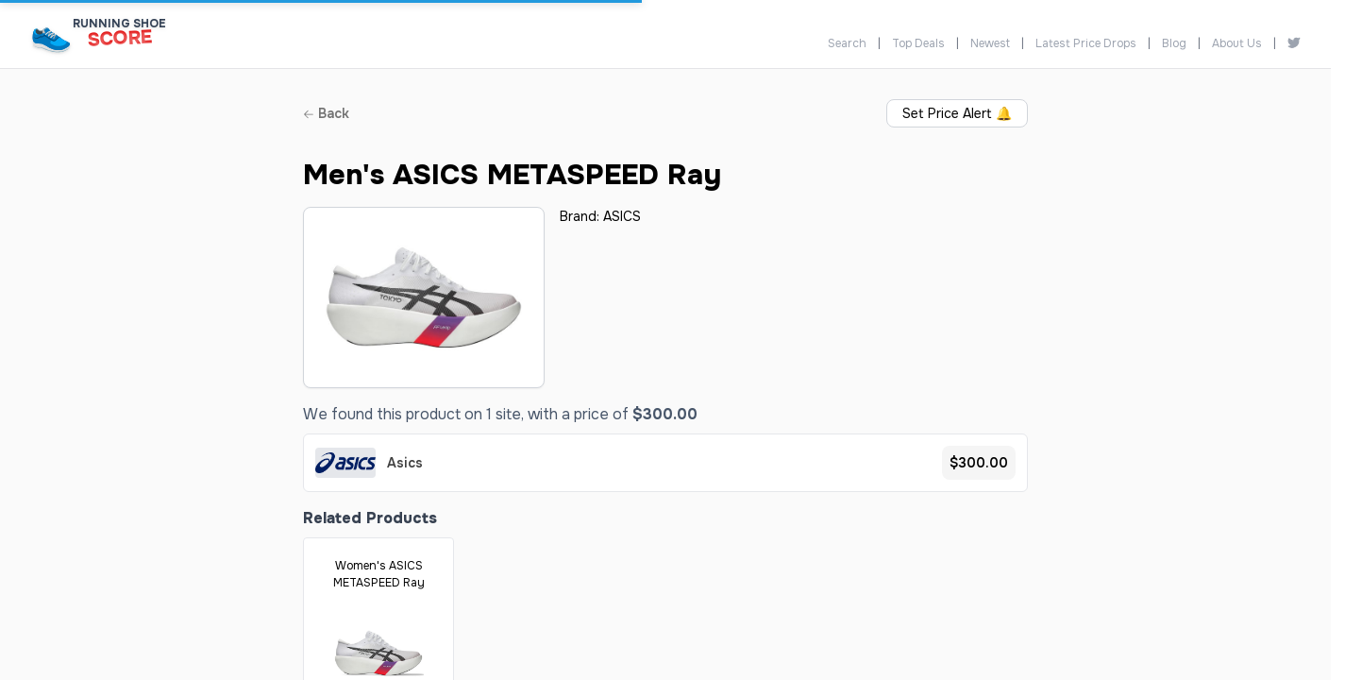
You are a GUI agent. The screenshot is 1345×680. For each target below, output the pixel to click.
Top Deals (918, 43)
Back (326, 113)
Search (847, 43)
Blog (1174, 43)
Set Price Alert (957, 113)
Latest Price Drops (1085, 43)
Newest (990, 43)
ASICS (622, 216)
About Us (1237, 43)
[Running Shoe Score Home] (51, 39)
